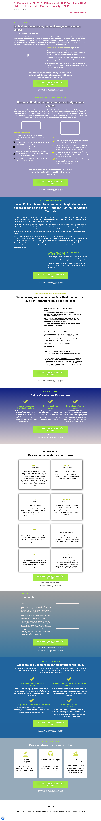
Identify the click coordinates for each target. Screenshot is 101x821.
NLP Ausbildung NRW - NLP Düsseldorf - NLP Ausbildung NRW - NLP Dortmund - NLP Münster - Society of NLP (50, 5)
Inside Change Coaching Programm (78, 12)
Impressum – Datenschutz (50, 808)
